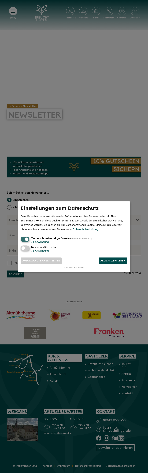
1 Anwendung (40, 242)
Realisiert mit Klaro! (74, 267)
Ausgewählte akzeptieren (41, 260)
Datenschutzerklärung (85, 229)
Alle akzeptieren (113, 260)
